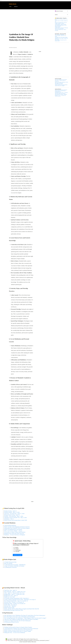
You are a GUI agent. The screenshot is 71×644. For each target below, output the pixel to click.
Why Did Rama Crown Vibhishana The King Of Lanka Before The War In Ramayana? (24, 615)
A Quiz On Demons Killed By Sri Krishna (14, 566)
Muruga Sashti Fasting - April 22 (12, 515)
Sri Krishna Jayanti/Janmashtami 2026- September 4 (16, 598)
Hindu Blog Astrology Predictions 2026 (13, 610)
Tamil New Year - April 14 (10, 590)
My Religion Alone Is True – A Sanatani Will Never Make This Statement (61, 93)
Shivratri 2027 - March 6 (10, 606)
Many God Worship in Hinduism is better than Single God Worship (61, 82)
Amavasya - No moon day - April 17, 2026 (14, 513)
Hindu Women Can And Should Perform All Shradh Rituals (18, 630)
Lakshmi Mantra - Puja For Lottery (60, 24)
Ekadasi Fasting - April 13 (10, 511)
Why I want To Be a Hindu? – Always (13, 530)
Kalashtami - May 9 (9, 519)
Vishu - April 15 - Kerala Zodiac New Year (14, 593)
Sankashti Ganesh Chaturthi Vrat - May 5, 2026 (15, 517)
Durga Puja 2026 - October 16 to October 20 (14, 603)
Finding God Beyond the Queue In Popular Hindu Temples (18, 627)
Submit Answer (17, 555)
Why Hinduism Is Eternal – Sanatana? (61, 94)
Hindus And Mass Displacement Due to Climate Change (17, 631)
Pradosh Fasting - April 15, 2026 (12, 512)
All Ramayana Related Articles (11, 622)
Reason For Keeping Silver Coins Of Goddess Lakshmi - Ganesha (61, 23)
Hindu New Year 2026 (9, 597)
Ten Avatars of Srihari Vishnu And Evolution (14, 532)
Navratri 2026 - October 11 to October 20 (14, 602)
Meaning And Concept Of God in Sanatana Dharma (60, 91)
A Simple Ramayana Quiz (10, 562)
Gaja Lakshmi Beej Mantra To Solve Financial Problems (61, 25)
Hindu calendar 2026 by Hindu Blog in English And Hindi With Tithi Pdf (21, 608)
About (10, 6)
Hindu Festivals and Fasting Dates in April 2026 (15, 520)
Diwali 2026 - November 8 (10, 604)
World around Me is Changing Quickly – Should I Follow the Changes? (61, 85)
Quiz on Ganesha (8, 563)
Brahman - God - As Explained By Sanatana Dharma (60, 95)
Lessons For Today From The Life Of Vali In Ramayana (17, 620)
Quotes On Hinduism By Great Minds (13, 529)
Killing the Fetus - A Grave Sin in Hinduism (14, 632)
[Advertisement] (27, 17)
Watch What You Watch (58, 83)
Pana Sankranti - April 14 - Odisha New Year (14, 591)
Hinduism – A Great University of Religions (14, 534)
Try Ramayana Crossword (10, 567)
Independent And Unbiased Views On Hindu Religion (17, 528)
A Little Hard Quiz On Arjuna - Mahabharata (14, 564)
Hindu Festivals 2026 (9, 607)
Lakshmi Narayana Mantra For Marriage (61, 27)
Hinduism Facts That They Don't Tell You (14, 533)
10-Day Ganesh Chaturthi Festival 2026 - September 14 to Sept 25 (20, 599)
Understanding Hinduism (10, 525)
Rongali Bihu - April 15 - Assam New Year (14, 594)
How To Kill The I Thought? (59, 34)
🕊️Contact (15, 6)
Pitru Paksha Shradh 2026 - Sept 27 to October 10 (16, 601)
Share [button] (40, 51)
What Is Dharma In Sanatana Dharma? (61, 89)
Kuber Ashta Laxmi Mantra (59, 28)
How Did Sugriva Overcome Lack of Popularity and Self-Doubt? (19, 616)
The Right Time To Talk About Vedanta (61, 37)
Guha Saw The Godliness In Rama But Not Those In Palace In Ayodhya (21, 619)
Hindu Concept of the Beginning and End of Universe (17, 526)
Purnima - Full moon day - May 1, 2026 (13, 516)
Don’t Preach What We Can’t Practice (61, 79)
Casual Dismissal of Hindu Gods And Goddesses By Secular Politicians (21, 628)
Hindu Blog (12, 4)
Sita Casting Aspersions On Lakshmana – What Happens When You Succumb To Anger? (25, 618)
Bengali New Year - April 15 (11, 595)
